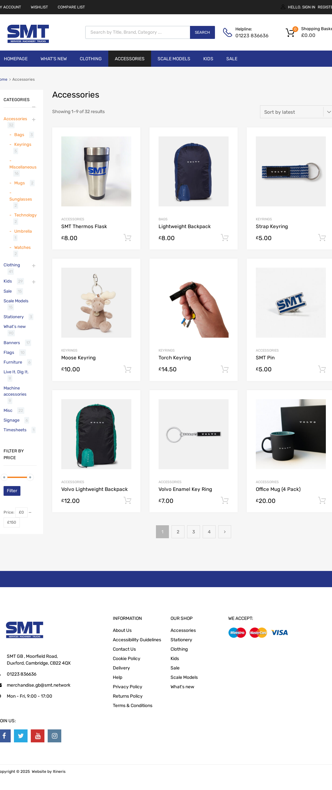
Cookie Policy (126, 658)
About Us (122, 630)
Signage (11, 420)
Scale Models (174, 59)
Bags (163, 219)
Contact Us (124, 649)
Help (117, 677)
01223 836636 (251, 36)
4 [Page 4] (209, 532)
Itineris (59, 771)
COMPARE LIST (71, 7)
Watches (22, 247)
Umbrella (23, 231)
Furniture (13, 362)
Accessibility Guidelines (137, 640)
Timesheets (15, 429)
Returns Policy (128, 696)
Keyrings (264, 219)
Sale (231, 59)
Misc (8, 410)
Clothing (91, 59)
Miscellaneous (23, 167)
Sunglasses (20, 199)
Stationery (14, 316)
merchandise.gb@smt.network (38, 685)
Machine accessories (15, 391)
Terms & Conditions (132, 705)
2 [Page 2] (178, 532)
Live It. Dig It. (16, 371)
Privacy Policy (127, 687)
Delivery (121, 668)
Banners (12, 342)
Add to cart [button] (127, 238)
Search (202, 32)
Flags (9, 352)
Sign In (308, 7)
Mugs (19, 182)
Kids (208, 59)
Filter (12, 491)
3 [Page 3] (193, 532)
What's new (54, 59)
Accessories (130, 59)
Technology (25, 215)
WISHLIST (39, 7)
